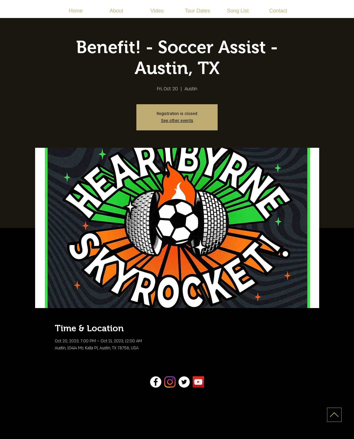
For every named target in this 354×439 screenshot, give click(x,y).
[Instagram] (170, 382)
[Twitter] (184, 382)
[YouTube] (198, 382)
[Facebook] (155, 382)
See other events (177, 120)
